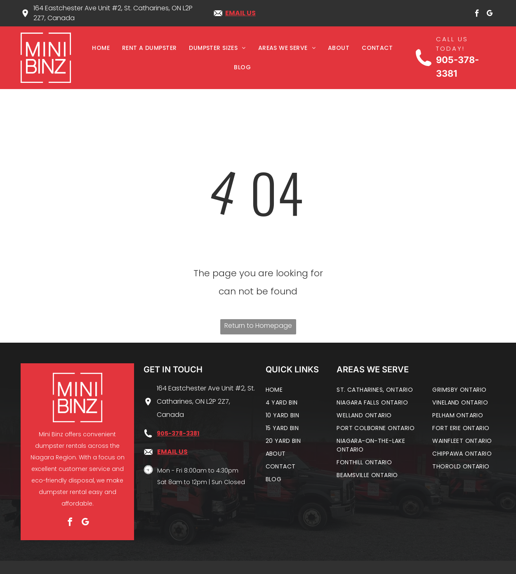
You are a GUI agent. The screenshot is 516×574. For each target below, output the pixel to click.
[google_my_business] (489, 14)
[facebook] (476, 14)
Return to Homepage (258, 325)
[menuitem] (101, 48)
